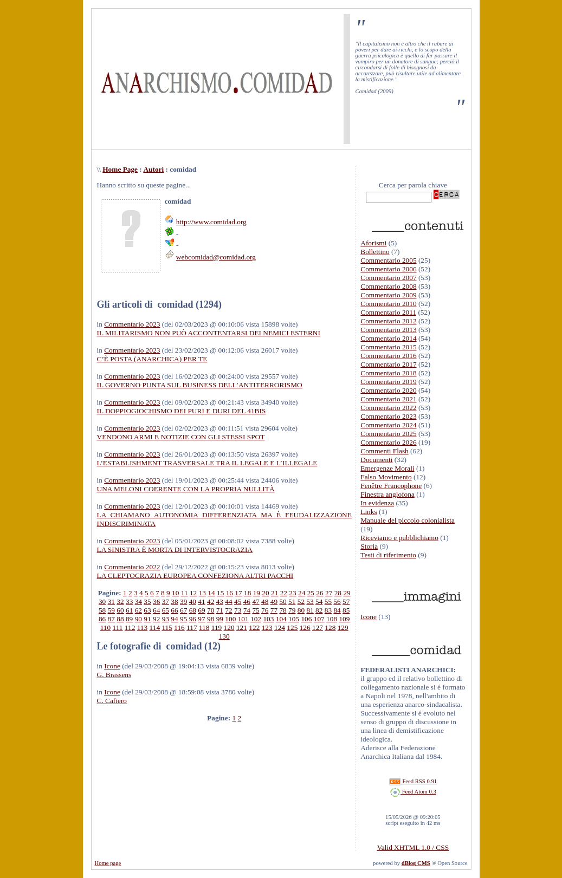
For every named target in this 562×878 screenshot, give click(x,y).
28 (337, 593)
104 (281, 619)
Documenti (376, 460)
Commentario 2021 (388, 399)
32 (120, 601)
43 (219, 601)
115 (167, 627)
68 (192, 610)
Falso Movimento (385, 477)
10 (175, 593)
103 (268, 619)
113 (142, 627)
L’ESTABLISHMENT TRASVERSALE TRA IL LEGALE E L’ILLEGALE (207, 463)
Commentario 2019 (388, 382)
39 (183, 601)
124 (279, 627)
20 (265, 593)
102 (255, 619)
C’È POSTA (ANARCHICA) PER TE (152, 359)
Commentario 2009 (388, 295)
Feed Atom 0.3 (413, 792)
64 (156, 610)
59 (111, 610)
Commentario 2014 (388, 338)
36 (156, 601)
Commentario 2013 (388, 330)
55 (328, 601)
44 (228, 601)
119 (216, 627)
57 (346, 601)
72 (228, 610)
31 (111, 601)
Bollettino (374, 252)
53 (309, 601)
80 (301, 610)
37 (165, 601)
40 (192, 601)
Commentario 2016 (388, 356)
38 (174, 601)
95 (183, 619)
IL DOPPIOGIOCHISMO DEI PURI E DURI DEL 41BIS (181, 411)
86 (102, 619)
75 (255, 610)
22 (283, 593)
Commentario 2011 (388, 312)
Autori (153, 169)
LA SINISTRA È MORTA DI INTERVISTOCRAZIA (175, 549)
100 (230, 619)
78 (282, 610)
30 (102, 601)
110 (105, 627)
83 (328, 610)
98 (210, 619)
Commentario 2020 (388, 390)
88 (120, 619)
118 (204, 627)
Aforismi (373, 243)
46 (246, 601)
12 (193, 593)
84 (336, 610)
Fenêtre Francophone (391, 486)
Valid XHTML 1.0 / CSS (413, 847)
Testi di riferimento (388, 555)
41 (201, 601)
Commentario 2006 (388, 269)
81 (309, 610)
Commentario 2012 (388, 321)
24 (301, 593)
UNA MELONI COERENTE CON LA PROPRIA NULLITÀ (186, 489)
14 (211, 593)
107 (319, 619)
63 (147, 610)
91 (147, 619)
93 (165, 619)
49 (273, 601)
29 (346, 593)
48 (264, 601)
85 (346, 610)
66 (174, 610)
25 (310, 593)
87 (111, 619)
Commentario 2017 (388, 364)
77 (273, 610)
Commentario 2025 (388, 434)
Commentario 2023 (132, 324)
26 (319, 593)
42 (210, 601)
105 (293, 619)
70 (210, 610)
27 (328, 593)
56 (336, 601)
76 (264, 610)
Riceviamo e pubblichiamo (399, 538)
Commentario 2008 (388, 286)
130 (224, 636)
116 (179, 627)
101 (243, 619)
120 (229, 627)
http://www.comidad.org (211, 222)
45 (237, 601)
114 (155, 627)
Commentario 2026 (388, 442)
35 (147, 601)
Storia (369, 546)
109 (344, 619)
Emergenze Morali (387, 468)
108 (331, 619)
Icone (112, 666)
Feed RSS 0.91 (413, 781)
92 (156, 619)
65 (165, 610)
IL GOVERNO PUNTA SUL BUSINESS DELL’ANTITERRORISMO (199, 385)
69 (201, 610)
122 (254, 627)
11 (184, 593)
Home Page (120, 169)
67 (183, 610)
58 (102, 610)
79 (291, 610)
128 (330, 627)
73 (237, 610)
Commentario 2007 (388, 278)
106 (306, 619)
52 (301, 601)
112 (130, 627)
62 (138, 610)
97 (201, 619)
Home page (108, 863)
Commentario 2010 (388, 304)
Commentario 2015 (388, 347)
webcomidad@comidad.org (216, 257)
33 (129, 601)
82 (318, 610)
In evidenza (377, 503)
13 (202, 593)
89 (129, 619)
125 (292, 627)
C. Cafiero (112, 701)
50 (282, 601)
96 (192, 619)
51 (291, 601)
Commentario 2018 (388, 373)
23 (292, 593)
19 (256, 593)
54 (318, 601)
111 (118, 627)
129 (343, 627)
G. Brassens (114, 675)
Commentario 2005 (388, 260)
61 (129, 610)
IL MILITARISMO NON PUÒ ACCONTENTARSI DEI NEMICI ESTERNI (208, 333)
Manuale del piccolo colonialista (407, 520)
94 (174, 619)
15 (220, 593)
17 (238, 593)
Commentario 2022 (132, 567)
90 (138, 619)
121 (241, 627)
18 (247, 593)
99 (219, 619)
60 (120, 610)
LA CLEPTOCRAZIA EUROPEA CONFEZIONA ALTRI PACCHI (195, 575)
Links (368, 512)
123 (267, 627)
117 (191, 627)
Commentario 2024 (388, 425)
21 (274, 593)
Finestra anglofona (387, 494)
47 (255, 601)
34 (138, 601)
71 (219, 610)
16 (229, 593)
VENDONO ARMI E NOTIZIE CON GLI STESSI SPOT (181, 437)
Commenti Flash (384, 451)
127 (317, 627)
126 (305, 627)
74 (246, 610)
